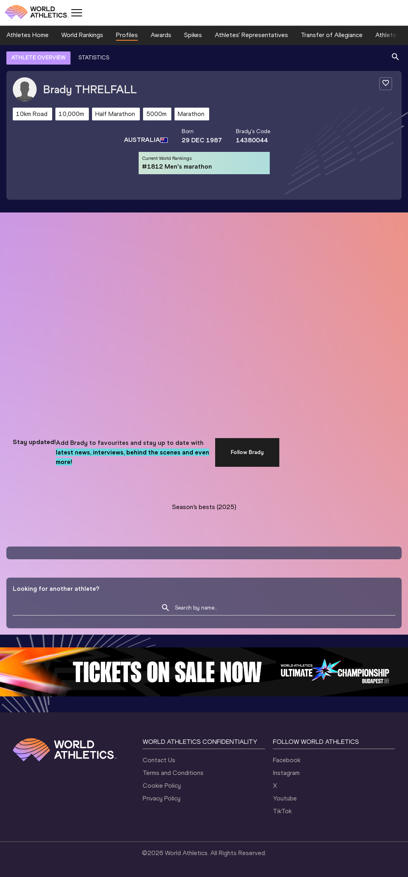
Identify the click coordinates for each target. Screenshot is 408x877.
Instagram (286, 773)
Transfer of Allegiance (332, 35)
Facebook (286, 760)
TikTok (282, 811)
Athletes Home (27, 35)
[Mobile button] (76, 13)
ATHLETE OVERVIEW (38, 57)
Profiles (127, 35)
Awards (161, 35)
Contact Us (159, 760)
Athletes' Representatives (251, 35)
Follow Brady (247, 452)
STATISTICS (93, 57)
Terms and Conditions (173, 773)
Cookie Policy (162, 785)
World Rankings (82, 35)
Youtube (285, 798)
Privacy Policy (161, 798)
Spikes (193, 35)
